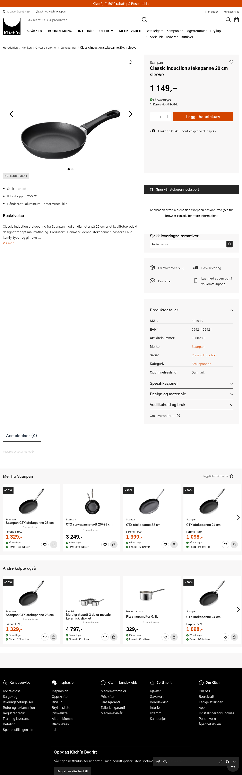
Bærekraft (206, 696)
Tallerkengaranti (113, 707)
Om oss (204, 691)
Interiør (155, 707)
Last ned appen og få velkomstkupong (216, 250)
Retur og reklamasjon (19, 707)
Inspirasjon (60, 691)
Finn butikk (211, 11)
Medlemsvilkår (111, 713)
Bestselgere (155, 30)
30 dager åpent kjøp (16, 11)
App (202, 707)
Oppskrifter (60, 696)
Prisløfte (164, 250)
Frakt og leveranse (17, 718)
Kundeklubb (154, 37)
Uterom (155, 713)
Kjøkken (26, 47)
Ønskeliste (60, 713)
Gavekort (157, 696)
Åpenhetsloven (210, 724)
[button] (231, 62)
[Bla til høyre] (129, 114)
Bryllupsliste (61, 707)
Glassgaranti (110, 702)
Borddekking (159, 702)
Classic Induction (204, 324)
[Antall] (160, 116)
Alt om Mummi (63, 718)
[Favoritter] (45, 514)
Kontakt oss (11, 691)
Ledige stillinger (211, 702)
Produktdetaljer (164, 279)
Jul (54, 729)
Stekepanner (68, 47)
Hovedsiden (10, 47)
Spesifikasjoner (164, 353)
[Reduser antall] (154, 116)
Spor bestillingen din (18, 729)
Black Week (60, 724)
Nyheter (172, 37)
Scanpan (156, 62)
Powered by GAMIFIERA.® (18, 421)
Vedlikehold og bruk (167, 374)
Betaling (9, 724)
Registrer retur (14, 713)
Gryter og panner (46, 47)
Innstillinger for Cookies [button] (216, 713)
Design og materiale (168, 363)
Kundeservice (231, 11)
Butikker (187, 37)
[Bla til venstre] (11, 114)
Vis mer (8, 242)
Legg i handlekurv (203, 117)
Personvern (207, 718)
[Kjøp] (53, 514)
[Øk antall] (167, 116)
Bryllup (215, 30)
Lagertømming (196, 30)
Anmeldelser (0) (21, 405)
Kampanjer (174, 30)
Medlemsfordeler (113, 691)
